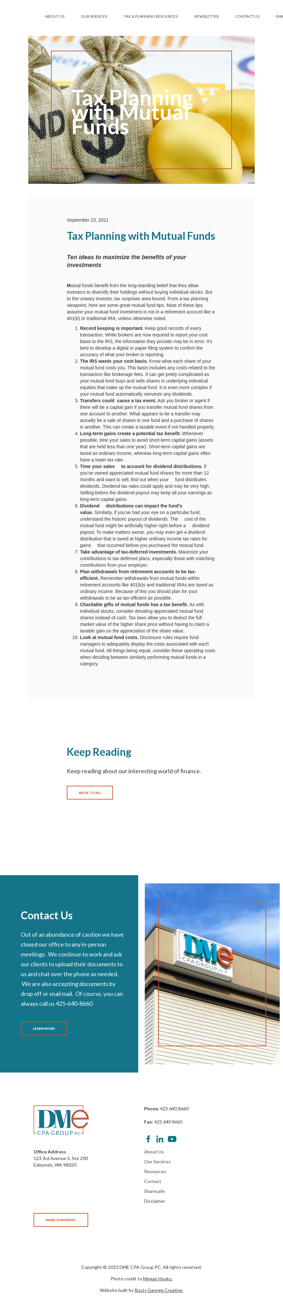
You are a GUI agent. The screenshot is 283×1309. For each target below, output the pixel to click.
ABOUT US (54, 16)
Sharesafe (154, 1191)
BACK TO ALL (90, 793)
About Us (154, 1151)
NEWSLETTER (206, 16)
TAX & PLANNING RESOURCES (151, 16)
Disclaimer (154, 1201)
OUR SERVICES (94, 16)
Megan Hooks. (157, 1278)
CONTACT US (247, 16)
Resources (155, 1171)
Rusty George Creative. (159, 1290)
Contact (152, 1181)
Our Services (157, 1161)
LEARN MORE (44, 1028)
